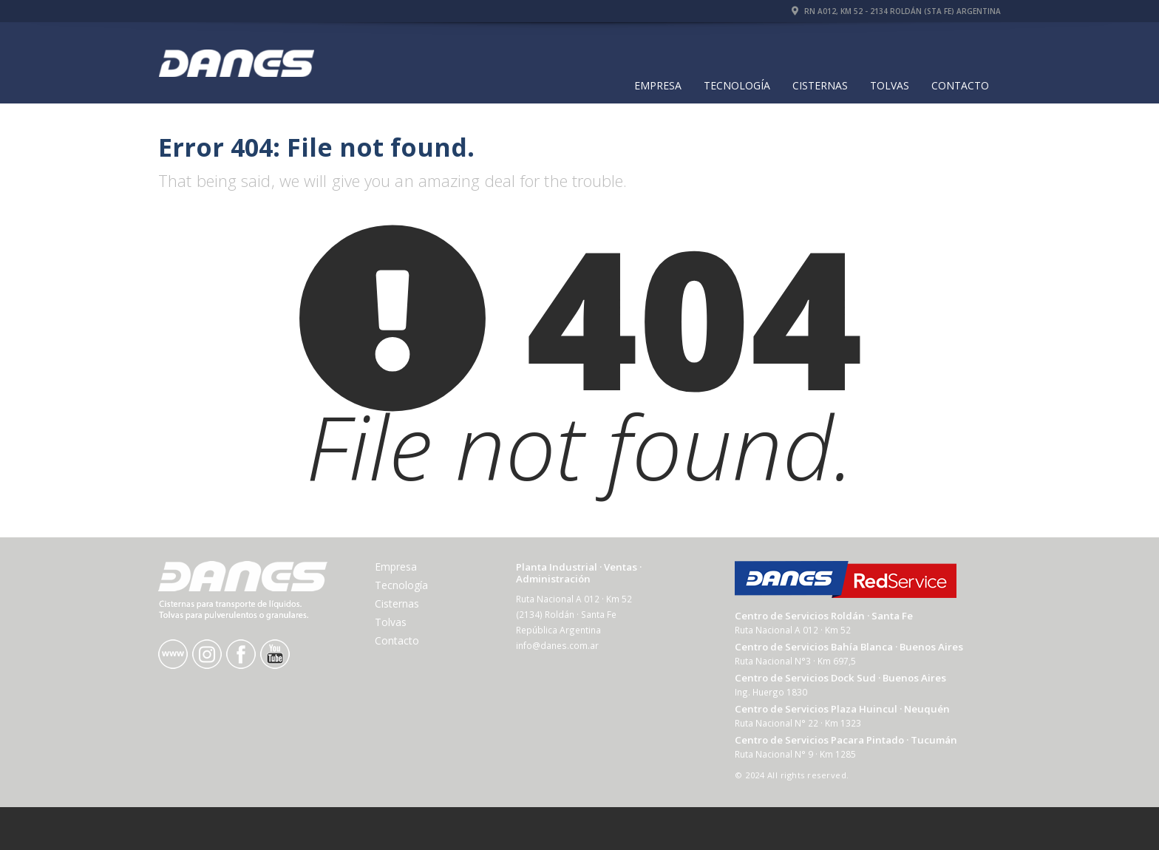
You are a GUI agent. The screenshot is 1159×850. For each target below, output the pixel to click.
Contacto (960, 85)
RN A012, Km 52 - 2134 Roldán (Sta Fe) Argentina (896, 11)
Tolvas (889, 85)
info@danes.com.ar (557, 645)
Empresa (658, 85)
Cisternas (820, 85)
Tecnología (737, 85)
